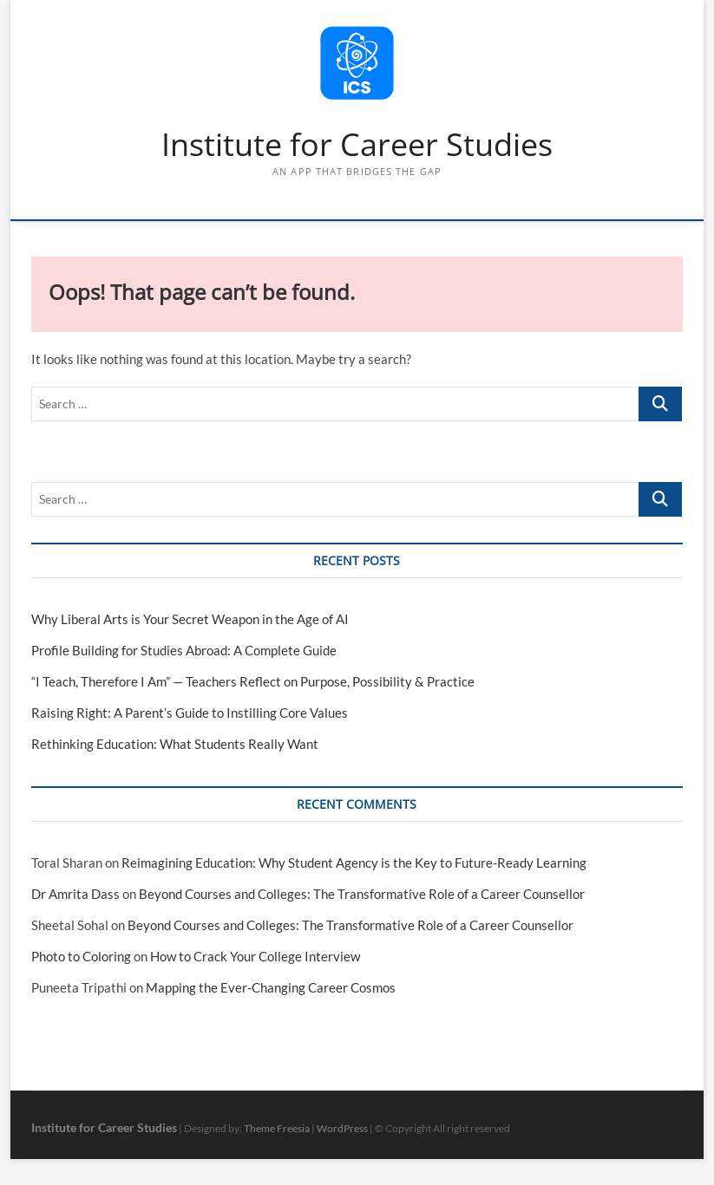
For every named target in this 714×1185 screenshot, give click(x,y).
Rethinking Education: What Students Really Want (174, 744)
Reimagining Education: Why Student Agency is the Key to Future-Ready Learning (353, 862)
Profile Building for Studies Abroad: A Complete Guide (184, 650)
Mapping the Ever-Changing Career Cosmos (271, 987)
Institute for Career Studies (357, 145)
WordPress (342, 1128)
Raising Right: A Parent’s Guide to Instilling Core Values (189, 712)
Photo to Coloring (81, 956)
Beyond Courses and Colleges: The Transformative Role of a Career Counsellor (362, 894)
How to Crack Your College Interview (255, 956)
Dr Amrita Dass (75, 894)
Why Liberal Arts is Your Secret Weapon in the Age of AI (190, 619)
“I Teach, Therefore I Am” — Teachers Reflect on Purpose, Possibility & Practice (253, 681)
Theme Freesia (277, 1128)
